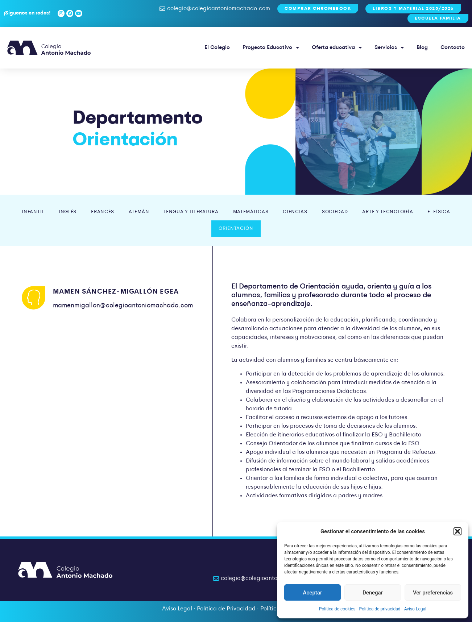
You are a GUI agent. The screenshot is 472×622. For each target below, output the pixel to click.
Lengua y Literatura (190, 212)
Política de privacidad (379, 608)
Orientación (236, 228)
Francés (102, 212)
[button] (457, 531)
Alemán (139, 212)
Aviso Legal (415, 608)
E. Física (438, 212)
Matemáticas (251, 212)
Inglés (67, 212)
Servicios (389, 47)
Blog (422, 47)
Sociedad (335, 212)
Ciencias (295, 212)
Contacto (452, 47)
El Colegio (217, 47)
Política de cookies (337, 608)
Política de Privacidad (226, 609)
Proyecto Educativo (271, 47)
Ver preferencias (433, 592)
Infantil (33, 212)
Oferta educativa (337, 47)
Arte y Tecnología (387, 212)
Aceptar (312, 592)
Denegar (373, 592)
